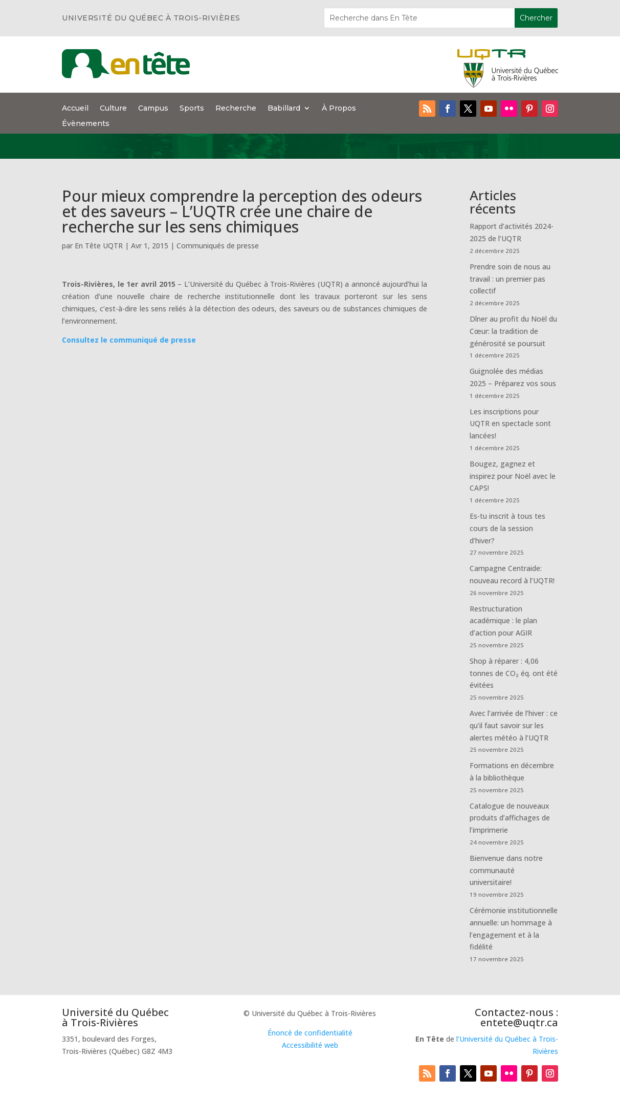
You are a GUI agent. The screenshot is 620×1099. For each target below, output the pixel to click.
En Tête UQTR (99, 245)
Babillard (284, 108)
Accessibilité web (310, 1045)
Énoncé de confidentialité (310, 1033)
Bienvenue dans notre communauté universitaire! (506, 870)
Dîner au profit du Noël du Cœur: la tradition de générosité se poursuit (513, 331)
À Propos (339, 108)
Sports (192, 108)
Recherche (235, 108)
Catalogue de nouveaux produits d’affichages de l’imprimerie (510, 818)
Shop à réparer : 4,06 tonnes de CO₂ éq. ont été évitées (514, 673)
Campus (153, 108)
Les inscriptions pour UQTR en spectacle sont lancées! (510, 424)
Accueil (75, 108)
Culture (113, 108)
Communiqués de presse (217, 245)
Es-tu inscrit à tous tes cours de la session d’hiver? (507, 528)
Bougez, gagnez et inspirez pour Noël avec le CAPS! (513, 476)
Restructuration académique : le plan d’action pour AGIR (503, 621)
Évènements (85, 124)
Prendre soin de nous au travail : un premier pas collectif (510, 279)
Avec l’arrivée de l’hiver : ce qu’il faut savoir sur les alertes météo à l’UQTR (514, 725)
